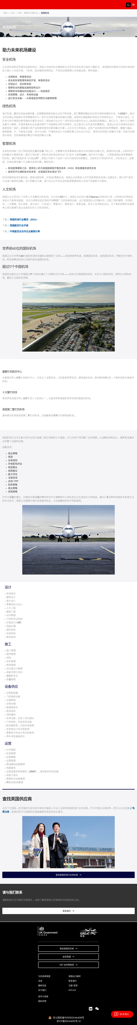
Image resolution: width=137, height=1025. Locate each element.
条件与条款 (43, 997)
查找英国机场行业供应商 (67, 875)
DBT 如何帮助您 (67, 965)
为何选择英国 (44, 976)
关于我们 (42, 990)
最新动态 (42, 986)
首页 (5, 13)
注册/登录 (73, 986)
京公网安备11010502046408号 (68, 1018)
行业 (13, 13)
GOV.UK (72, 990)
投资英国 (67, 957)
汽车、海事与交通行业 (28, 13)
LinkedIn (89, 1008)
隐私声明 (42, 1001)
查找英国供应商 (67, 949)
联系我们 (67, 911)
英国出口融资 (74, 976)
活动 (40, 981)
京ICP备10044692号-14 (69, 1021)
